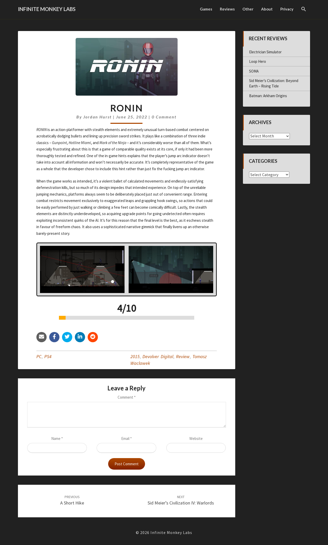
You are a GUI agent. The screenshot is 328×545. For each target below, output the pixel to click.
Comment (127, 397)
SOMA (254, 71)
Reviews (227, 9)
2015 (135, 356)
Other (247, 9)
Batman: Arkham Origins (268, 95)
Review (183, 356)
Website (196, 438)
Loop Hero (257, 61)
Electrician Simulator (265, 51)
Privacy (286, 9)
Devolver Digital (157, 356)
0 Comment (164, 116)
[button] (303, 9)
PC (39, 356)
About (267, 9)
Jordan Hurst (97, 116)
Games (206, 9)
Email (126, 438)
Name (57, 438)
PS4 (48, 356)
